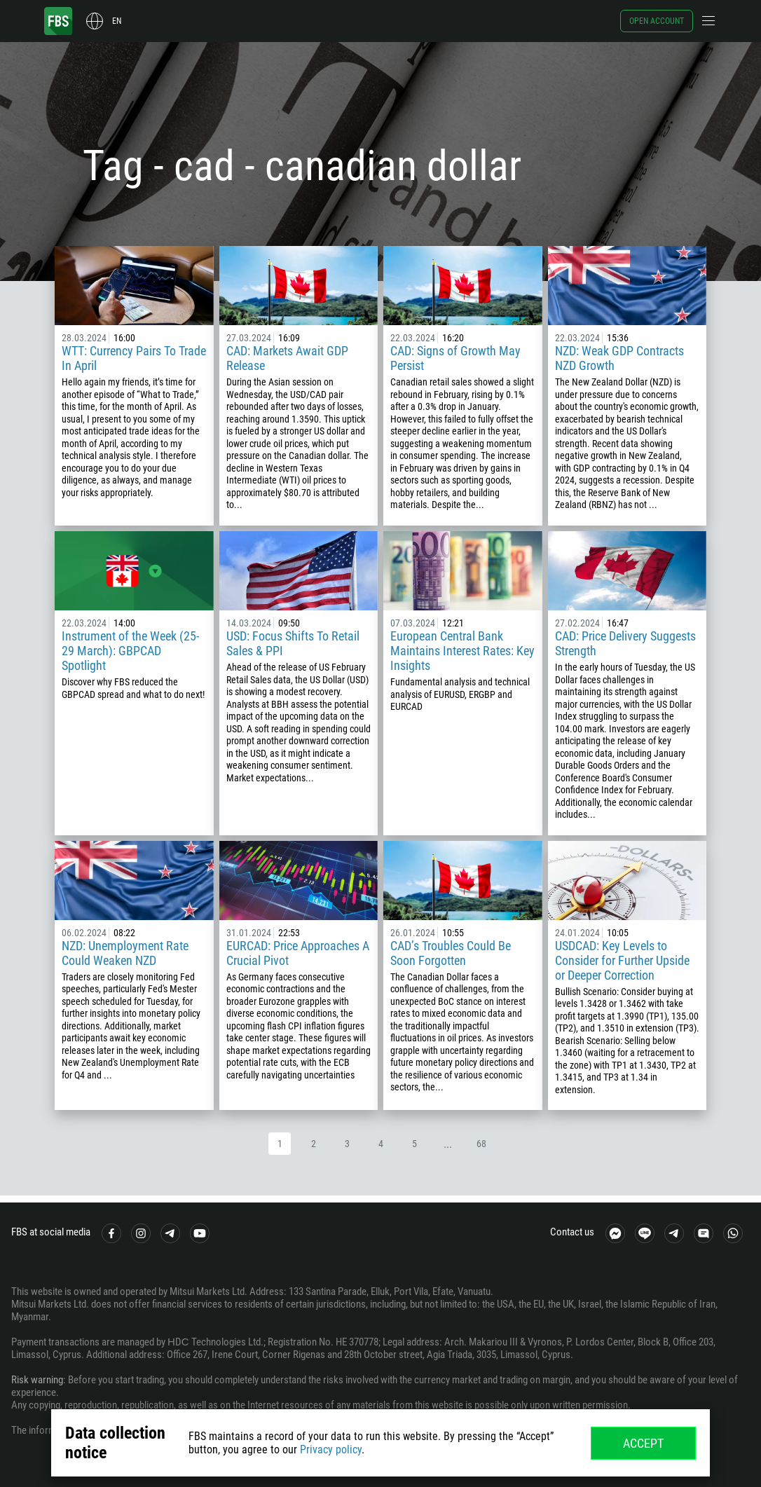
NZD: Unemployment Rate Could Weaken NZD (125, 953)
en (116, 21)
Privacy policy (331, 1449)
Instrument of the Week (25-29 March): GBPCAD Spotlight (130, 651)
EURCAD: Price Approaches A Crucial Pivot (297, 953)
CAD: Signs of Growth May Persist (455, 358)
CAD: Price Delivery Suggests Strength (625, 643)
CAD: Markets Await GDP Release (287, 358)
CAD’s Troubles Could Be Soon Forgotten (450, 953)
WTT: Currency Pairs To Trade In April (134, 358)
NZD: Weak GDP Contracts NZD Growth (619, 358)
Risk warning (37, 1379)
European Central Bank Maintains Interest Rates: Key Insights (462, 651)
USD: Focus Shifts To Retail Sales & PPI (292, 643)
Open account (656, 21)
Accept (643, 1443)
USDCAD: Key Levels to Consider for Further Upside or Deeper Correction (622, 960)
